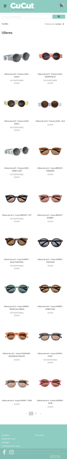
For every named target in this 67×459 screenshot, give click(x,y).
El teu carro (39, 435)
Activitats (5, 435)
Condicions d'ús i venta (11, 446)
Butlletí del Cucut (8, 439)
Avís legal (5, 442)
